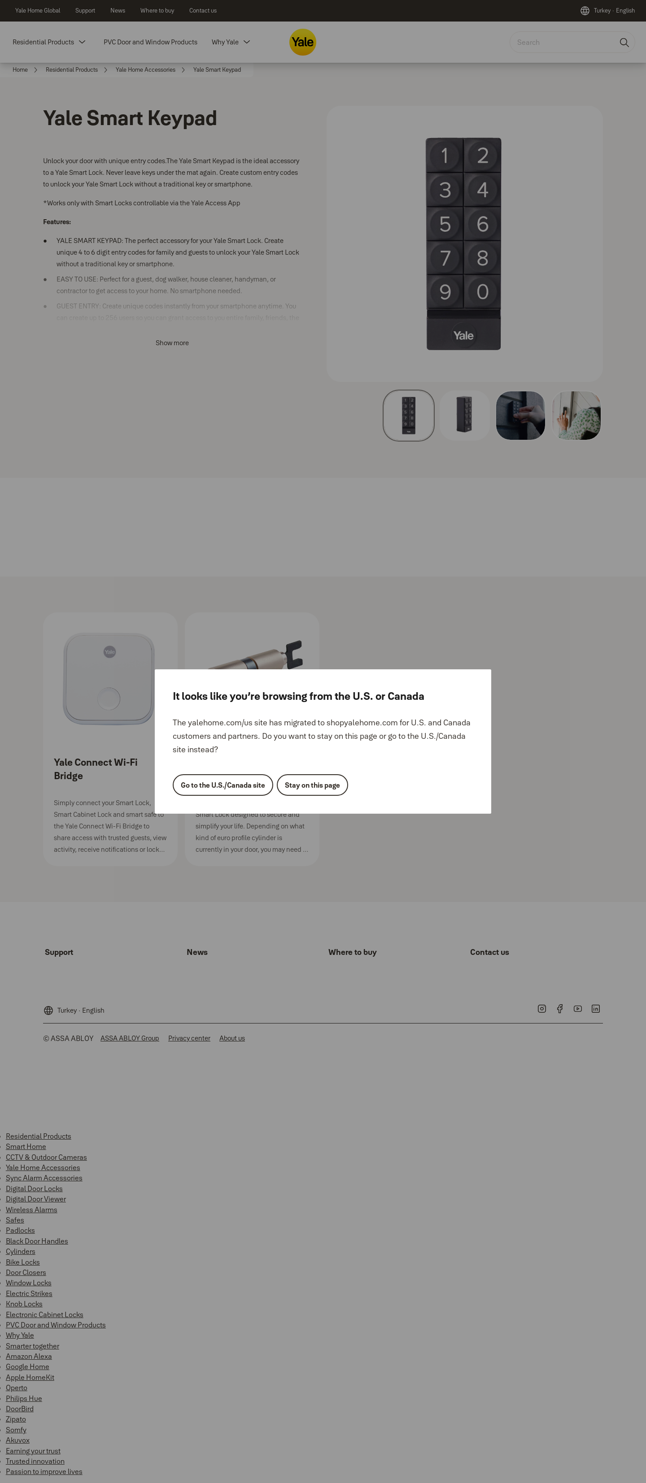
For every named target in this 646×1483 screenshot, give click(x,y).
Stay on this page (312, 785)
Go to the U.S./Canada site (223, 785)
